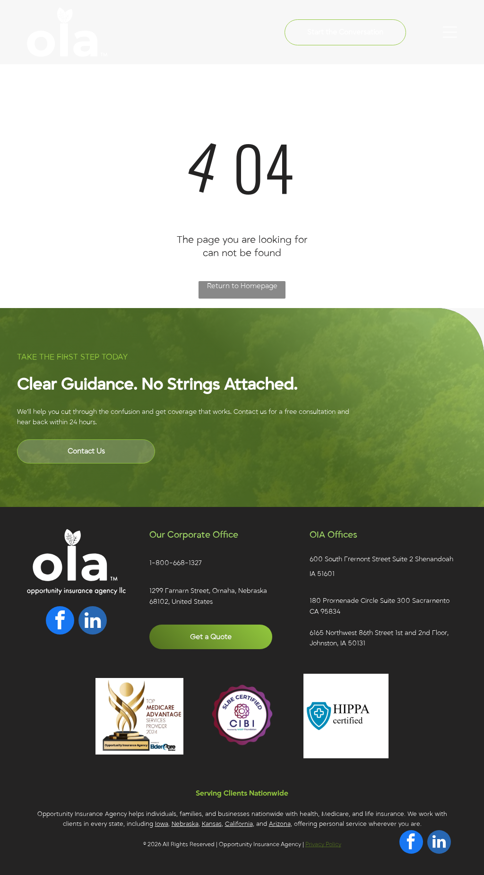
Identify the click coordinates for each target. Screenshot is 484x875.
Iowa (161, 824)
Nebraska (185, 824)
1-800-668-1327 (175, 563)
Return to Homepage (242, 286)
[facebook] (60, 621)
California (239, 824)
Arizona (280, 824)
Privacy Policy (323, 844)
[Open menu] (450, 32)
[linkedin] (92, 621)
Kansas (212, 824)
